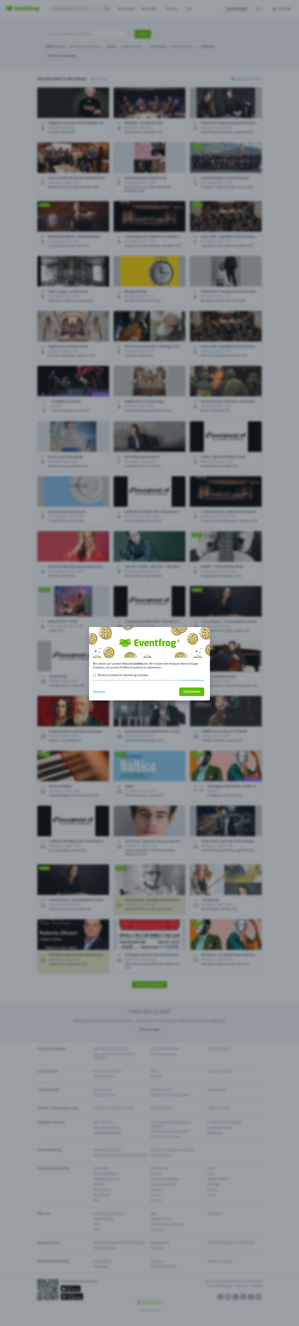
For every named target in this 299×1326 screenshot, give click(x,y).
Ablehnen (99, 692)
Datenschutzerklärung (193, 680)
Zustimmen (191, 691)
